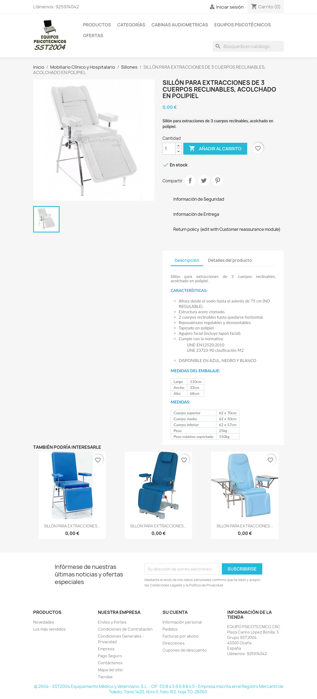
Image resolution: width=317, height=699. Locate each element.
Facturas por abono (181, 636)
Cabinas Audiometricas (179, 25)
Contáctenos (110, 662)
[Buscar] (248, 46)
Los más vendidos (49, 629)
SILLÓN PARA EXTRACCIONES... (72, 525)
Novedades (43, 622)
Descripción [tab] (187, 260)
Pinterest (217, 180)
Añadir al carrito (215, 148)
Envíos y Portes (112, 622)
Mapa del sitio (110, 669)
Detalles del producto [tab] (230, 260)
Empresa (106, 648)
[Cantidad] (169, 149)
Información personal (182, 622)
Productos (97, 25)
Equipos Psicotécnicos (242, 25)
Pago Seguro (110, 655)
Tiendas (105, 676)
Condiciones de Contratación (125, 629)
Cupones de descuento (185, 650)
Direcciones (174, 643)
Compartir (190, 180)
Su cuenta (175, 612)
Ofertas (93, 36)
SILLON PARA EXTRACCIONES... (158, 525)
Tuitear (203, 180)
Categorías (131, 25)
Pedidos (170, 629)
